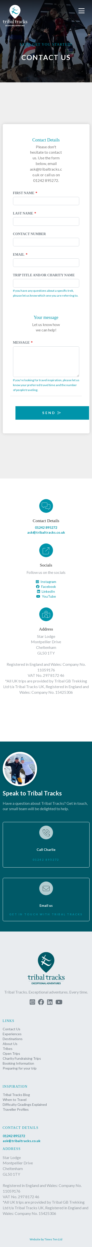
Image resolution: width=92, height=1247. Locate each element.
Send (52, 413)
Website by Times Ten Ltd (46, 1239)
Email (19, 254)
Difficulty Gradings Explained (25, 1104)
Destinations (13, 1039)
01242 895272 (46, 527)
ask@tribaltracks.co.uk (46, 532)
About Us (10, 1044)
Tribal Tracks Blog (16, 1095)
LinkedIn (46, 591)
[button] (82, 10)
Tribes (8, 1048)
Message (21, 342)
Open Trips (11, 1053)
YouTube (46, 596)
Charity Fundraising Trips (22, 1058)
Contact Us (11, 1029)
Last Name (23, 213)
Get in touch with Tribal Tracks (46, 914)
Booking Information (18, 1063)
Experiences (12, 1034)
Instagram (46, 581)
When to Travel (14, 1099)
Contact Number (29, 234)
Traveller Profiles (16, 1109)
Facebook (46, 586)
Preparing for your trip (20, 1068)
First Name (23, 193)
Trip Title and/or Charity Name (44, 275)
